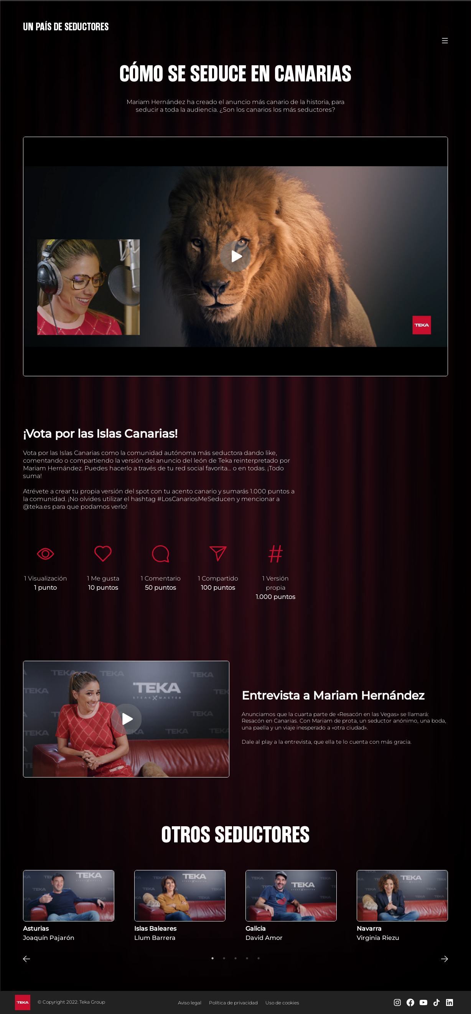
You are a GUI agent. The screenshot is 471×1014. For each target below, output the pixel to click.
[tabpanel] (68, 906)
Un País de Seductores (66, 26)
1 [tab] (212, 958)
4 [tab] (247, 958)
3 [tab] (235, 958)
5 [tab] (258, 958)
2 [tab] (224, 958)
